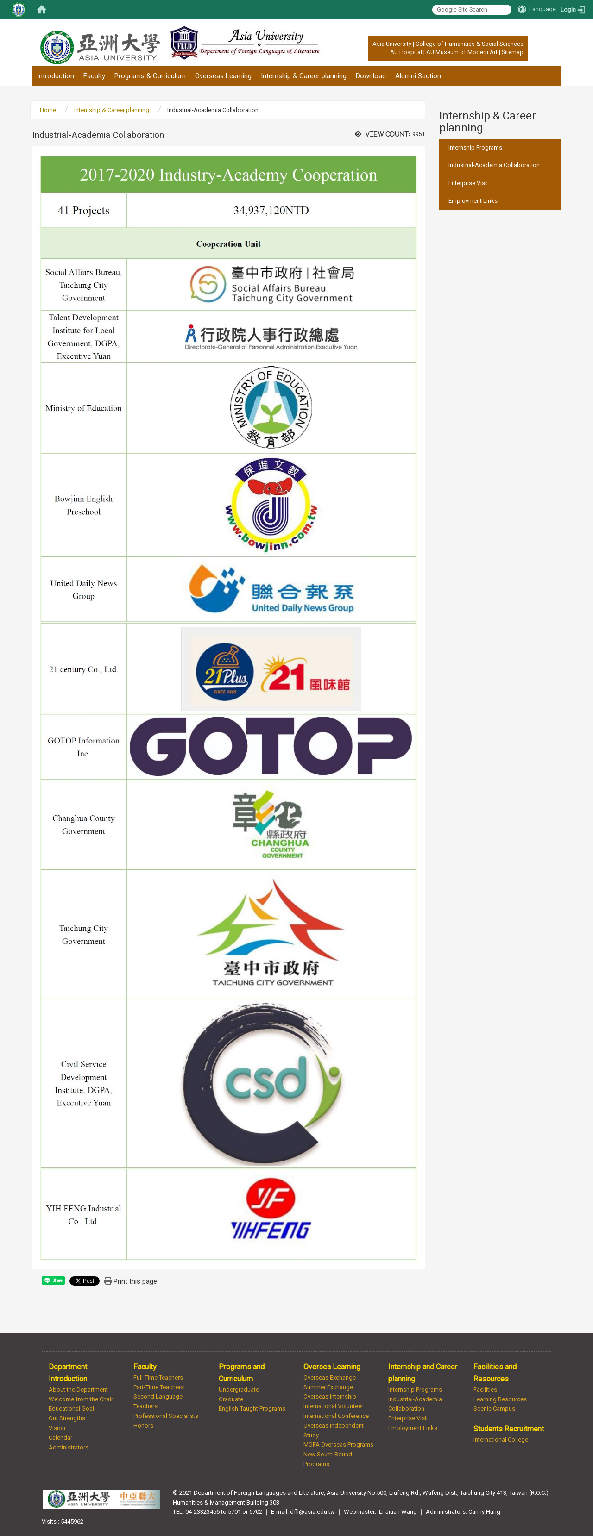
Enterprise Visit (468, 183)
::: (368, 43)
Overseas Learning (223, 76)
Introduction (55, 76)
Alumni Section (418, 76)
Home (48, 109)
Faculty (94, 76)
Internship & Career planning (304, 76)
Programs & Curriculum (150, 76)
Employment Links (473, 200)
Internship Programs (475, 147)
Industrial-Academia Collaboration (494, 165)
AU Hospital (406, 52)
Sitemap (513, 52)
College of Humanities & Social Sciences (470, 43)
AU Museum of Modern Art (462, 52)
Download (371, 76)
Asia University (391, 43)
